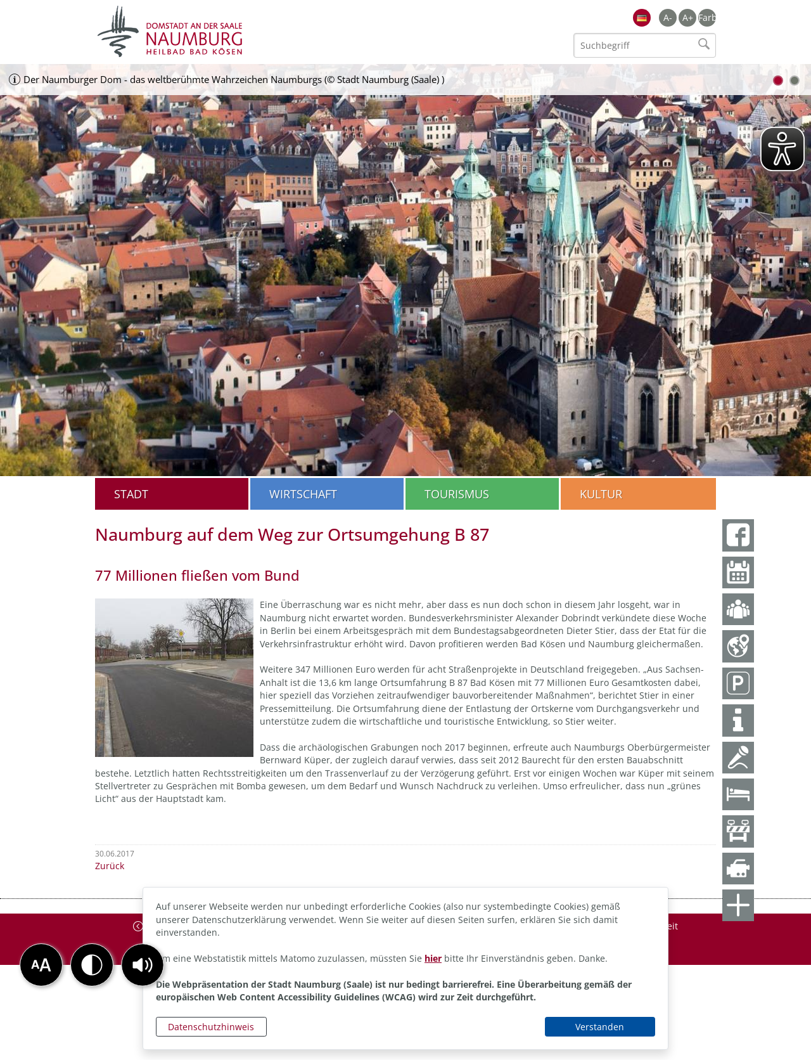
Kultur (601, 493)
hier (433, 958)
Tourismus (457, 493)
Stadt (131, 493)
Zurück (109, 866)
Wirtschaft (303, 493)
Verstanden (599, 1027)
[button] (142, 965)
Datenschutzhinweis (211, 1027)
